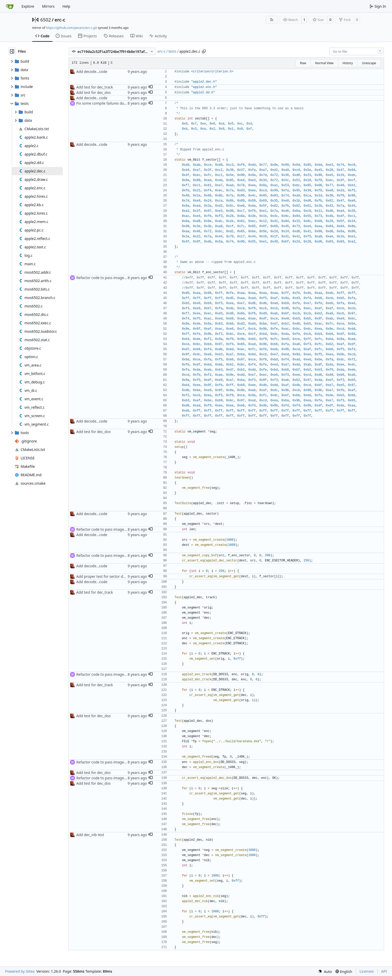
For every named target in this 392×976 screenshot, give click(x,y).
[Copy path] (204, 51)
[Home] (10, 6)
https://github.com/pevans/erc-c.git (71, 28)
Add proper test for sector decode (104, 576)
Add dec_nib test (90, 834)
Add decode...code (91, 71)
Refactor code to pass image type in (106, 277)
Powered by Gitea (20, 971)
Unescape (369, 63)
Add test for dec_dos (93, 92)
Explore (28, 6)
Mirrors (48, 6)
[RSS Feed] (272, 20)
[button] (151, 87)
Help (66, 6)
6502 (45, 19)
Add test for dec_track (94, 87)
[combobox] (356, 51)
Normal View (324, 63)
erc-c (60, 19)
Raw (303, 63)
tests (172, 51)
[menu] (325, 971)
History (348, 63)
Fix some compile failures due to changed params (118, 103)
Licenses (366, 971)
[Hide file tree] (12, 51)
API (384, 971)
